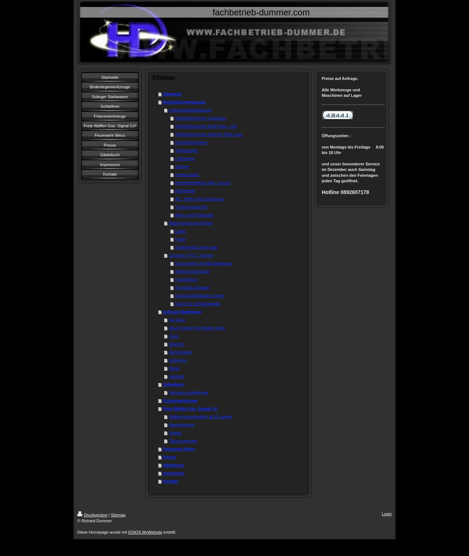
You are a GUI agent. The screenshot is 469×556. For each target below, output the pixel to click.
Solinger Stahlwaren (182, 312)
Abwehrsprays (182, 425)
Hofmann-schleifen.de (188, 392)
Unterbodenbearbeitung (190, 110)
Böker (174, 368)
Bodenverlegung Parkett (190, 223)
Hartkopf (176, 376)
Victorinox (178, 360)
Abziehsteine (180, 352)
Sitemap (118, 515)
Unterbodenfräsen (191, 142)
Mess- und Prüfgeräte (194, 215)
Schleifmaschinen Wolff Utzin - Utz (206, 126)
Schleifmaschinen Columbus (200, 118)
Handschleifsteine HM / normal (202, 182)
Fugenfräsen (186, 279)
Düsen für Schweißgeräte (198, 303)
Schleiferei (173, 384)
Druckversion (92, 515)
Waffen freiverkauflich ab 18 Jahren (200, 416)
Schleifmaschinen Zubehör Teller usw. (209, 134)
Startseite (172, 94)
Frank (180, 239)
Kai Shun (177, 320)
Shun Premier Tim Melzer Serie (197, 328)
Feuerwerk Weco (179, 449)
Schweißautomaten (192, 287)
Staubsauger (186, 150)
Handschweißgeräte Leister (199, 295)
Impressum (174, 473)
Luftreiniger (185, 158)
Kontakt (170, 481)
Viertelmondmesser (192, 271)
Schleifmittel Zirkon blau (196, 247)
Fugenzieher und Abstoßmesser (203, 263)
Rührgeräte (185, 191)
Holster (175, 433)
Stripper (182, 166)
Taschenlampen (183, 441)
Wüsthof (176, 344)
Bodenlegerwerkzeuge (184, 102)
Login (387, 514)
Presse (169, 457)
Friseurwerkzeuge (180, 400)
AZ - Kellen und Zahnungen (200, 199)
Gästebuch (173, 465)
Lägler (181, 231)
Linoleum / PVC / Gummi (191, 255)
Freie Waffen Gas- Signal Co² (190, 408)
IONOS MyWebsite (145, 532)
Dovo (173, 336)
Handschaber (187, 174)
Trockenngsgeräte (191, 207)
